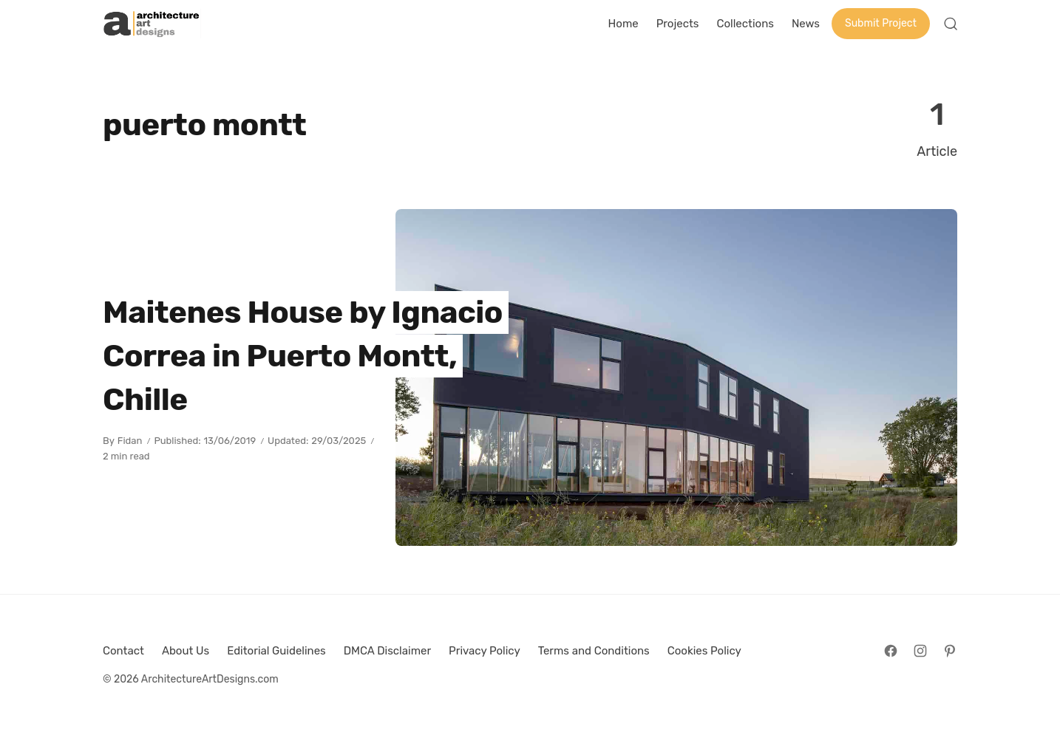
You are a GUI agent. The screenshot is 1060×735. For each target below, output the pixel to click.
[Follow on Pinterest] (950, 650)
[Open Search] (950, 23)
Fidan (130, 440)
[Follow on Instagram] (920, 650)
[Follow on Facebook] (890, 650)
